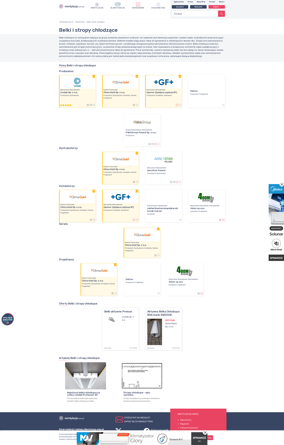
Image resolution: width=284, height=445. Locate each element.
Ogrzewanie (138, 8)
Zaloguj (180, 7)
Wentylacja (97, 8)
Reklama (198, 7)
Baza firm (201, 2)
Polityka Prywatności (189, 428)
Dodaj (216, 7)
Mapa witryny (186, 420)
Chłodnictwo (158, 8)
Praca (190, 2)
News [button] (221, 2)
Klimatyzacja (118, 8)
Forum (212, 2)
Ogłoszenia (179, 2)
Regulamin (184, 424)
